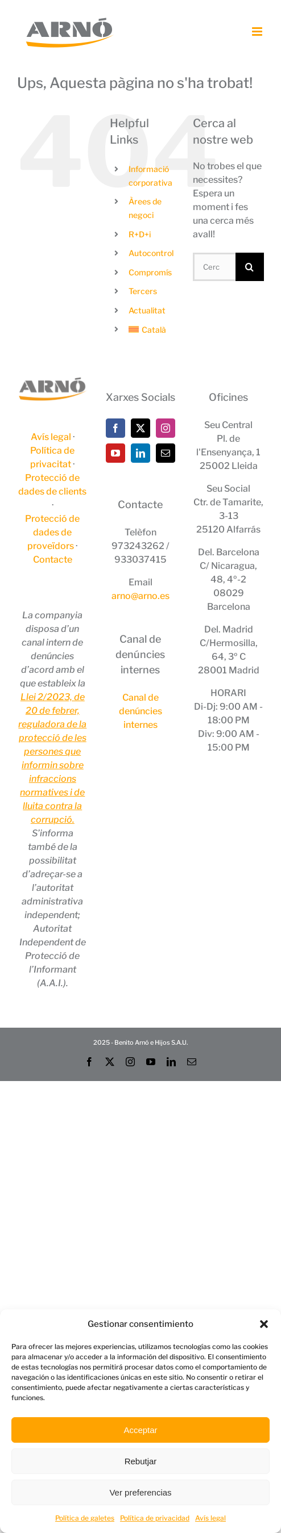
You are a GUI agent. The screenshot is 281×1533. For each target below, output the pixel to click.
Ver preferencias (140, 1492)
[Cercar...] (214, 267)
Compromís (150, 272)
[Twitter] (140, 428)
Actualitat (147, 310)
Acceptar (140, 1430)
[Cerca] (249, 267)
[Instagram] (165, 428)
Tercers (143, 291)
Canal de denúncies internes (140, 711)
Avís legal (210, 1518)
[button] (264, 1324)
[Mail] (165, 453)
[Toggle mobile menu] (258, 31)
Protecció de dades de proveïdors (52, 532)
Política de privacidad (154, 1518)
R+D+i (140, 234)
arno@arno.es (140, 595)
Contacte (52, 559)
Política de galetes (84, 1518)
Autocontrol (151, 253)
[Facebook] (115, 428)
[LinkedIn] (140, 453)
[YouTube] (115, 453)
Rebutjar (141, 1461)
